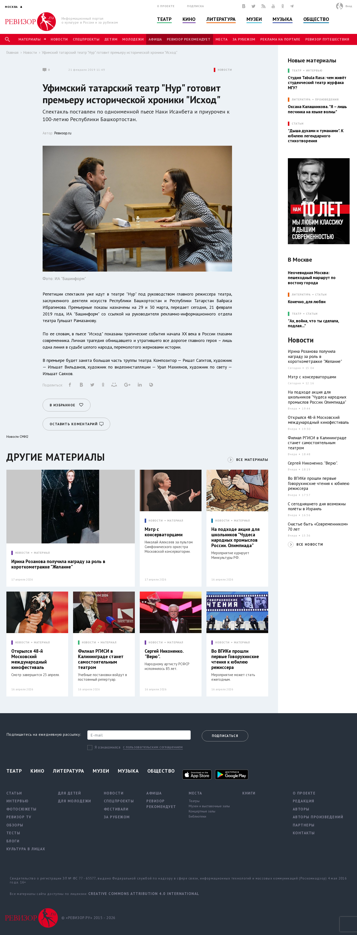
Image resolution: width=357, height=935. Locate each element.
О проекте (166, 6)
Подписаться (225, 736)
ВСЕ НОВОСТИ (309, 544)
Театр (164, 19)
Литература (221, 19)
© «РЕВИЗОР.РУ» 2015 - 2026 (88, 917)
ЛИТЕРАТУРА (301, 99)
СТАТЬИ (297, 123)
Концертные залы (202, 811)
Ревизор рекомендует (188, 39)
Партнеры (304, 825)
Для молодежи (74, 801)
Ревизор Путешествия (327, 39)
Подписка (195, 6)
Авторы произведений (318, 817)
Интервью (314, 70)
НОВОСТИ (225, 69)
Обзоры (14, 825)
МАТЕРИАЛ (42, 552)
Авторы (301, 809)
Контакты (304, 833)
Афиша (155, 39)
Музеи (254, 19)
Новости (59, 39)
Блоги (13, 841)
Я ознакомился (108, 747)
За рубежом (244, 39)
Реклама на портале (280, 39)
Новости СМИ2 (17, 436)
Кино (189, 19)
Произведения (327, 99)
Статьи (321, 294)
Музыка (282, 19)
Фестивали (116, 809)
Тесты (13, 833)
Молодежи (133, 39)
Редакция (303, 801)
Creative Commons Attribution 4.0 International (143, 893)
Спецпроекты (86, 39)
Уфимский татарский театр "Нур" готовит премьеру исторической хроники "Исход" (109, 52)
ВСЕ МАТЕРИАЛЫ (252, 459)
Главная (12, 52)
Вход (348, 6)
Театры (194, 801)
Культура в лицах (26, 849)
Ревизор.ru (62, 133)
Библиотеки (197, 816)
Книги (249, 793)
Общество (316, 19)
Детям (111, 39)
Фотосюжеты (21, 809)
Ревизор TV (18, 817)
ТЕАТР (296, 70)
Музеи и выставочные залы (209, 806)
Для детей (69, 793)
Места (222, 39)
